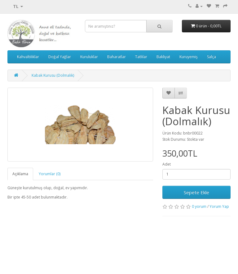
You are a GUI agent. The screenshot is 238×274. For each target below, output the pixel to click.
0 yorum (199, 206)
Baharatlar (116, 56)
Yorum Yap (219, 206)
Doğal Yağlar (59, 56)
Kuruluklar (89, 56)
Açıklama (20, 173)
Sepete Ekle (196, 192)
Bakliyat (163, 56)
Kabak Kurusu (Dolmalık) (53, 75)
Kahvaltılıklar (28, 56)
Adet (166, 164)
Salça (211, 56)
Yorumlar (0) (49, 173)
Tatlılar (141, 56)
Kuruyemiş (188, 56)
